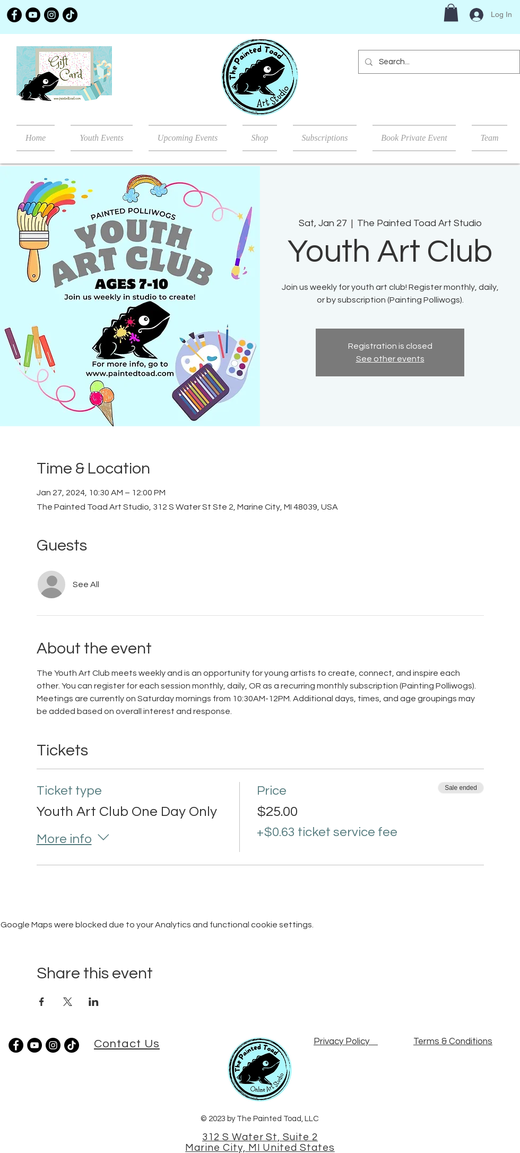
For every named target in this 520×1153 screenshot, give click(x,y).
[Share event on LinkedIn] (94, 1001)
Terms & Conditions (452, 1041)
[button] (451, 12)
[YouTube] (32, 14)
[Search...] (438, 61)
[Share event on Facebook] (42, 1001)
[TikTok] (70, 14)
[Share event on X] (68, 1001)
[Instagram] (51, 14)
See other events (390, 359)
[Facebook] (14, 14)
